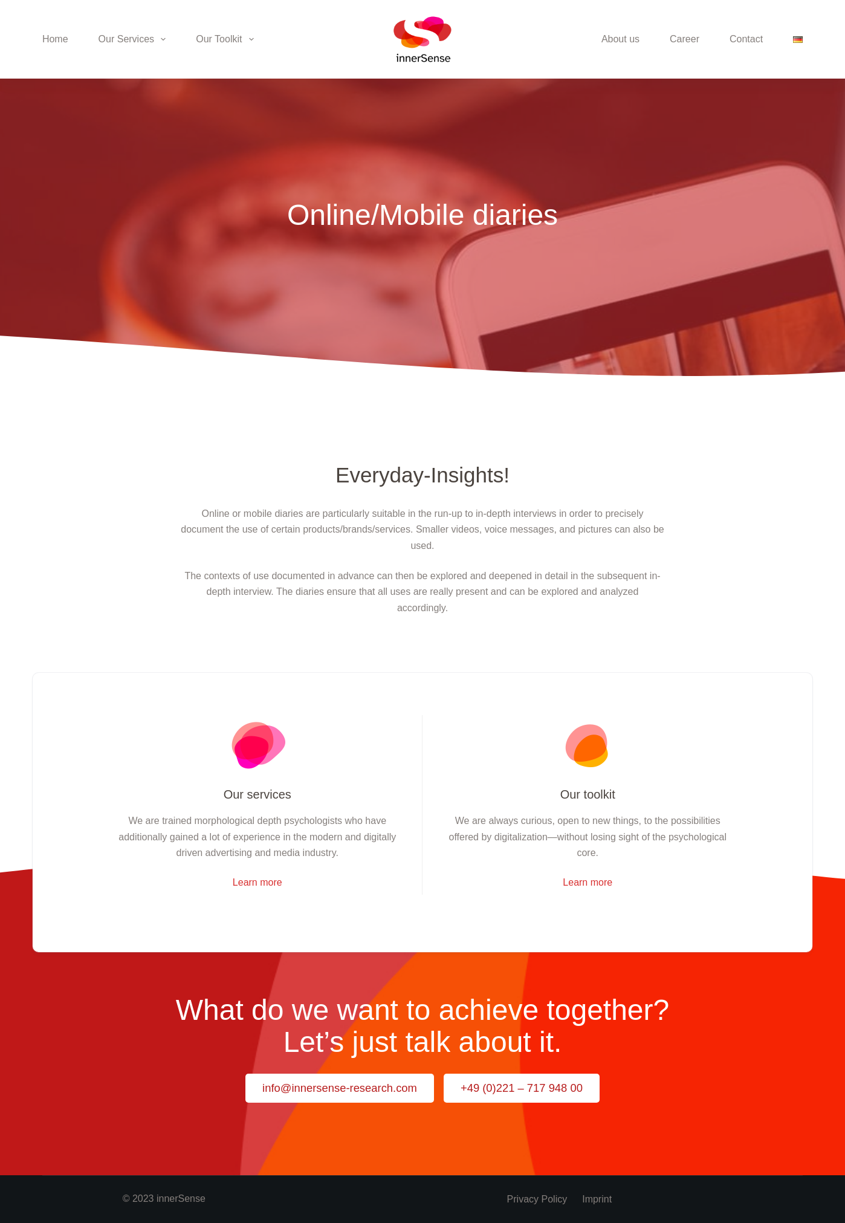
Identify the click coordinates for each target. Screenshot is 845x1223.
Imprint (597, 1199)
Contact (746, 39)
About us (620, 39)
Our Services (135, 39)
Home (55, 39)
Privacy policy (537, 1199)
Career (684, 39)
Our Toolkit (227, 39)
